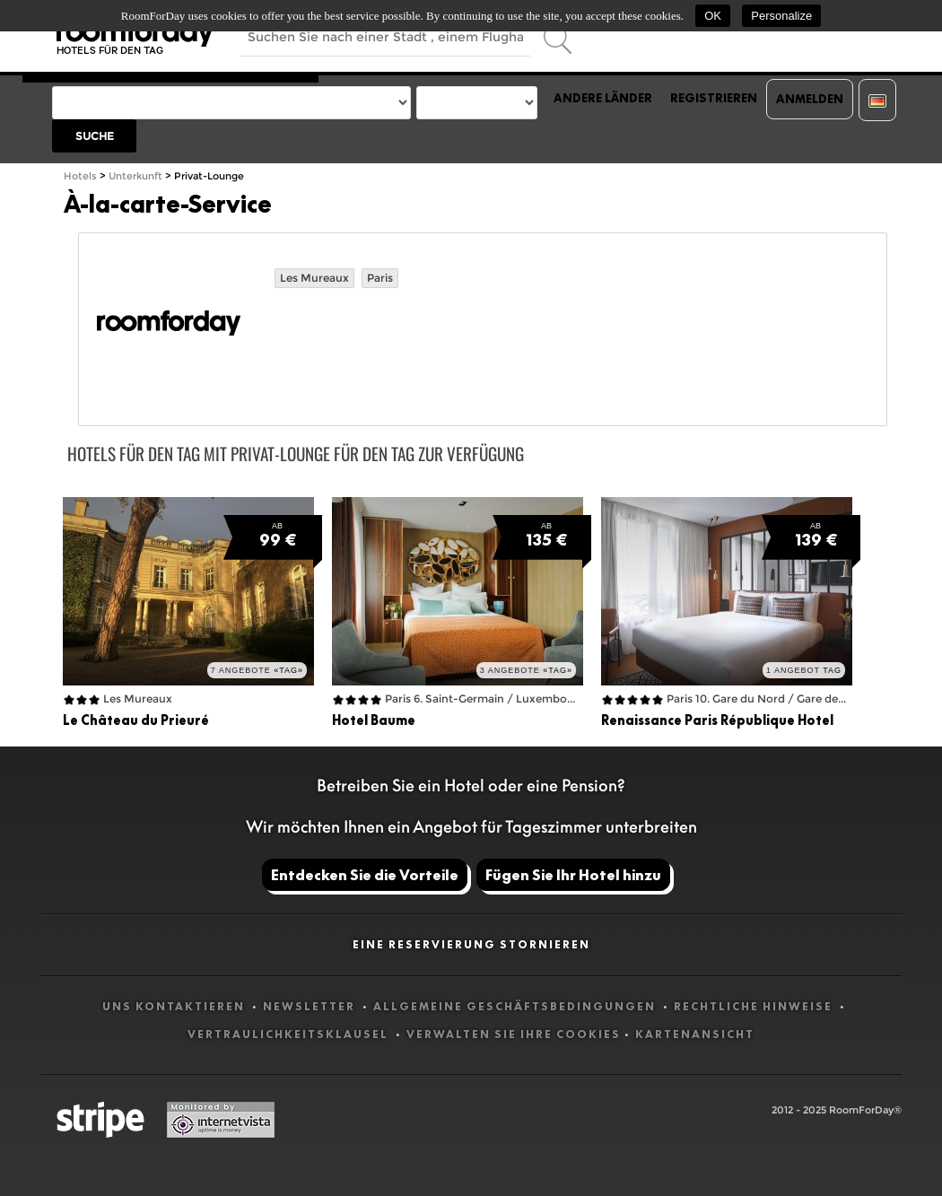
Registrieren (713, 98)
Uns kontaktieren (175, 1006)
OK (712, 15)
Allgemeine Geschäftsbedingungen (516, 1006)
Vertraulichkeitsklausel (290, 1034)
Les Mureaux (314, 277)
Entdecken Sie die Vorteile (364, 875)
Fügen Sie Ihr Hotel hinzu (573, 875)
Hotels (80, 176)
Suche (94, 136)
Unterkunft (135, 176)
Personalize (781, 15)
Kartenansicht (694, 1034)
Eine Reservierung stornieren (471, 944)
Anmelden (809, 99)
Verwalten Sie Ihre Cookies (513, 1034)
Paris (380, 277)
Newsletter (311, 1006)
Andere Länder (603, 98)
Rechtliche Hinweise (755, 1006)
